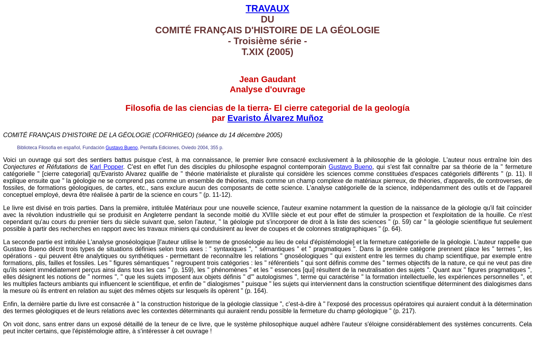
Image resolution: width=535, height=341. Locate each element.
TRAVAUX (267, 8)
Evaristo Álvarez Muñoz (275, 118)
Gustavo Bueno (122, 147)
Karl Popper (106, 167)
